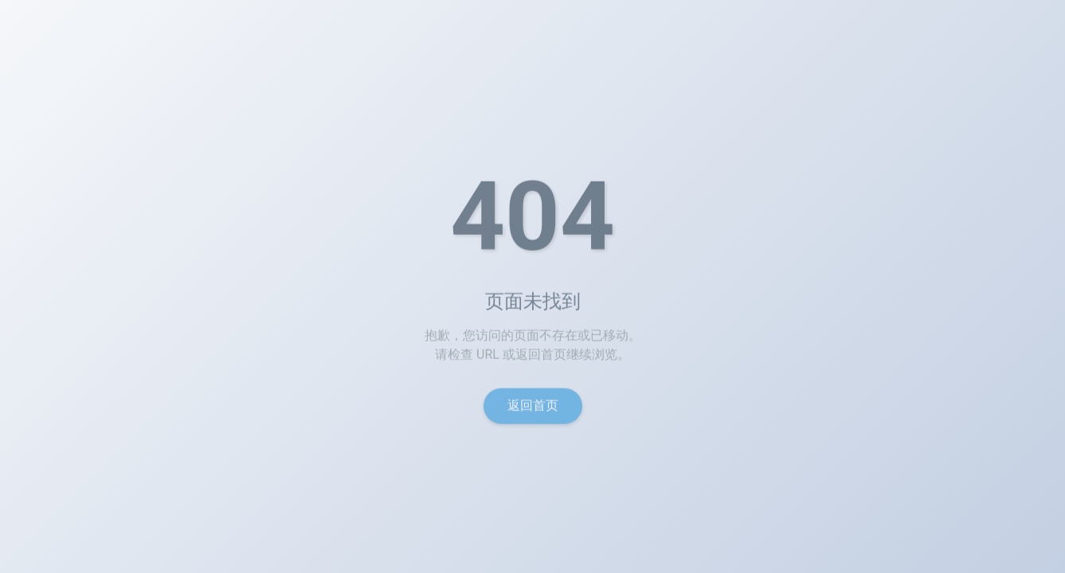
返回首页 (532, 409)
